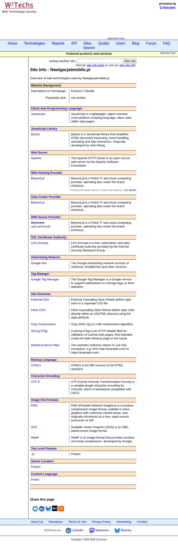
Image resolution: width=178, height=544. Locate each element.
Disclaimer (56, 522)
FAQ (166, 43)
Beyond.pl (37, 178)
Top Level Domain (44, 448)
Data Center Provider (46, 197)
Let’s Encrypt (39, 243)
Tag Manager (40, 273)
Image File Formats (44, 400)
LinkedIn (74, 530)
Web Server (39, 152)
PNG (34, 405)
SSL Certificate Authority (49, 237)
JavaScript (38, 114)
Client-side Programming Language (56, 108)
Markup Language (44, 359)
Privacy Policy (101, 522)
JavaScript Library (44, 128)
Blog (135, 43)
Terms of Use (77, 522)
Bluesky (122, 530)
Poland (35, 467)
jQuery (35, 134)
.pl (32, 454)
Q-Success (167, 7)
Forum (151, 43)
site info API (128, 65)
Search (89, 48)
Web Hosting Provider (47, 172)
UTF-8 (35, 381)
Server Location (42, 461)
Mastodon (99, 530)
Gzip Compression (43, 324)
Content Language (44, 474)
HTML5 (36, 365)
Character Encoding (45, 376)
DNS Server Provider (46, 217)
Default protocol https (45, 345)
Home (13, 43)
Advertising (123, 522)
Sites (87, 43)
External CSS (40, 299)
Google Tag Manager (45, 279)
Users (121, 43)
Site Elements (41, 294)
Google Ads (39, 263)
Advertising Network (45, 257)
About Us (37, 522)
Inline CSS (38, 310)
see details (130, 190)
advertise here (116, 38)
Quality (103, 43)
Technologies (34, 43)
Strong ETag (39, 331)
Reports (58, 43)
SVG (34, 427)
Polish (35, 479)
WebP (35, 437)
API (74, 43)
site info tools (95, 65)
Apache (36, 158)
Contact (142, 522)
